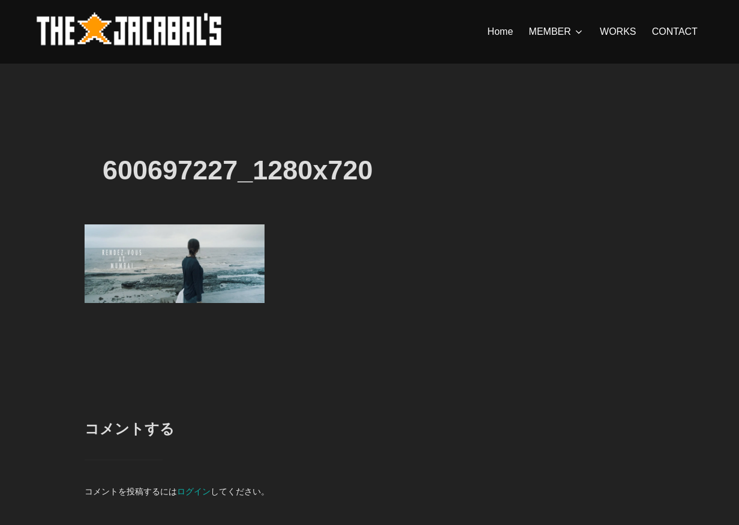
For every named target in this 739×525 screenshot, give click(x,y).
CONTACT (675, 31)
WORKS (618, 31)
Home (500, 31)
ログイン (194, 491)
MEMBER (556, 31)
